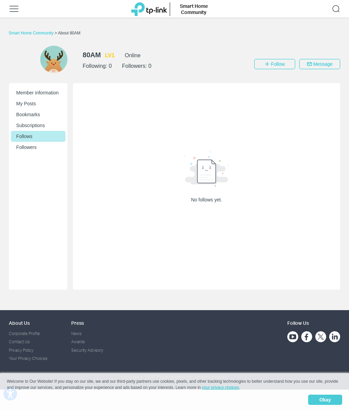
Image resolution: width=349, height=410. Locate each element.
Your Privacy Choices (28, 358)
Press (77, 323)
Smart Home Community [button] (194, 9)
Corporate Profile (24, 333)
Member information (37, 92)
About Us (19, 323)
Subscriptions (30, 125)
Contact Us (19, 341)
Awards (78, 341)
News (76, 333)
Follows (24, 136)
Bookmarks (28, 114)
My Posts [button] (26, 103)
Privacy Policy (21, 350)
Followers (26, 147)
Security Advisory (87, 350)
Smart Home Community (32, 33)
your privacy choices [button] (220, 387)
